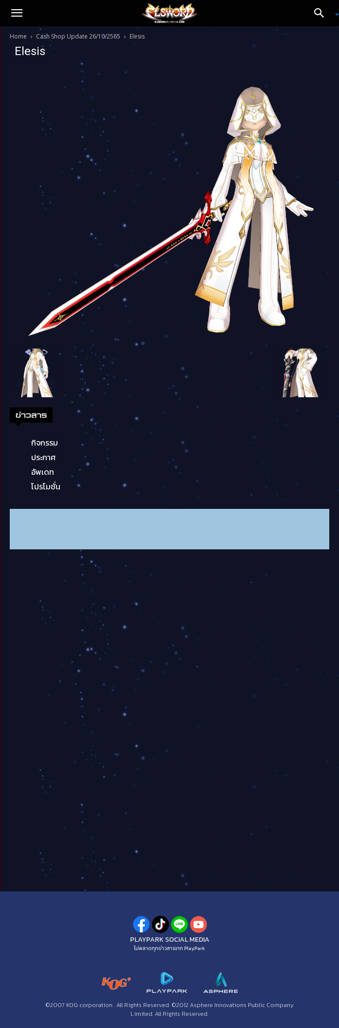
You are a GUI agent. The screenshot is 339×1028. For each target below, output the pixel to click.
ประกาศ (43, 457)
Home (18, 36)
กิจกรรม (44, 442)
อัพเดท (42, 472)
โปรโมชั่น (45, 486)
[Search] (322, 13)
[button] (16, 13)
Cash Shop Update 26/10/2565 (78, 36)
